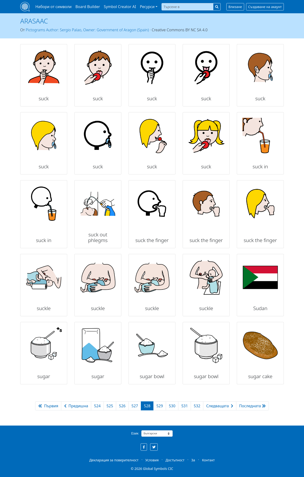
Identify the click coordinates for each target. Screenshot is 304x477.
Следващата (219, 405)
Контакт (208, 460)
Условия (152, 460)
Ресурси (147, 6)
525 (110, 405)
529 (159, 405)
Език (135, 433)
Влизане (235, 7)
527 (135, 405)
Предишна (76, 405)
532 (197, 405)
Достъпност (175, 460)
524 (97, 405)
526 (122, 405)
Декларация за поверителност (113, 460)
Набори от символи (53, 6)
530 (172, 405)
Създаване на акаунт (265, 7)
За (193, 460)
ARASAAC (34, 20)
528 (147, 405)
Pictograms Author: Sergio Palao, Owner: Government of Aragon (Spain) (87, 29)
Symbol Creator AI (120, 6)
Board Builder (88, 6)
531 (184, 405)
